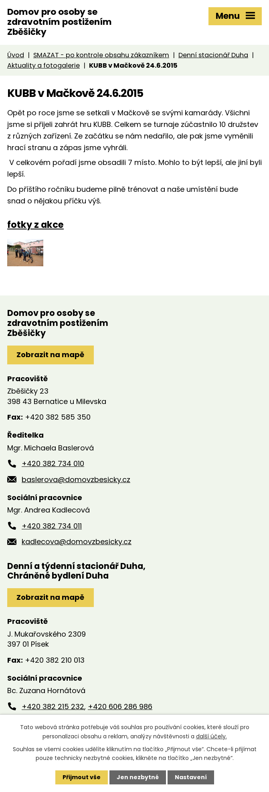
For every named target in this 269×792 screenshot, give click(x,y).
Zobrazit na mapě (50, 355)
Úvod (15, 55)
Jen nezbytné (138, 777)
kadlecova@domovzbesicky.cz (76, 542)
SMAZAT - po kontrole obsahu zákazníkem (101, 55)
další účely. (211, 736)
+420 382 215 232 (53, 707)
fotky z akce (35, 224)
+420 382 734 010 (53, 463)
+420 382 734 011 (52, 526)
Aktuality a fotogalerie (43, 65)
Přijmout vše (82, 777)
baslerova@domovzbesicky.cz (76, 479)
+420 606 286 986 (120, 707)
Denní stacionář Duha (213, 55)
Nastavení (191, 777)
